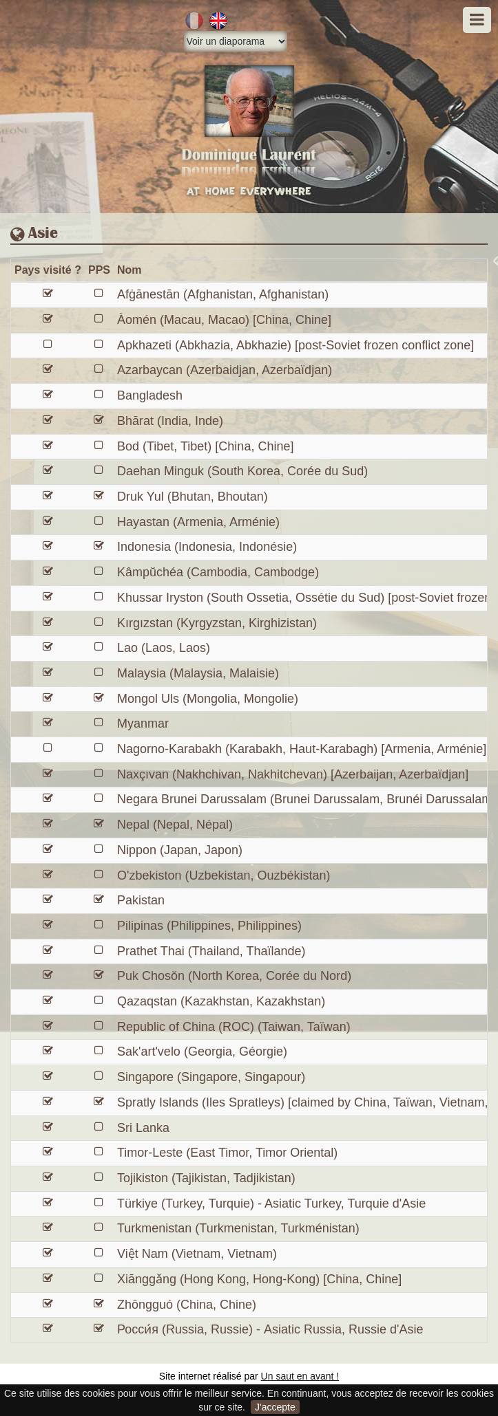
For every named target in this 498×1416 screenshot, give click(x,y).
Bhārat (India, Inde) (170, 421)
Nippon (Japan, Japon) (179, 850)
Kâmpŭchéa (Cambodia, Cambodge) (218, 572)
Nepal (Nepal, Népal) (175, 824)
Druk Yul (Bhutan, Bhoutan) (192, 496)
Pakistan (141, 900)
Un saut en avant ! (300, 1376)
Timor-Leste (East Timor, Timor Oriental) (227, 1152)
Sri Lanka (143, 1128)
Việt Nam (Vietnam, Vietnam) (197, 1254)
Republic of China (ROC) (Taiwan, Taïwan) (234, 1027)
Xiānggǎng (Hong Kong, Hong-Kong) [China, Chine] (259, 1279)
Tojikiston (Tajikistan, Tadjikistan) (206, 1178)
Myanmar (143, 723)
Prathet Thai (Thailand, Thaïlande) (211, 951)
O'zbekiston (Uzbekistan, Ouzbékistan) (224, 875)
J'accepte (275, 1407)
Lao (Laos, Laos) (163, 648)
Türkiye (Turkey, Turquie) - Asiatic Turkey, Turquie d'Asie (271, 1203)
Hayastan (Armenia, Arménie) (198, 522)
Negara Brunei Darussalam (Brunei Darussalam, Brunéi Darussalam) (306, 799)
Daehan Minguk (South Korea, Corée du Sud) (242, 471)
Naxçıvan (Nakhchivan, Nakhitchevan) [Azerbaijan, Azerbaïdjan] (292, 774)
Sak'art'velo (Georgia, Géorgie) (202, 1051)
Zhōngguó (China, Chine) (186, 1304)
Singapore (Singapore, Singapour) (211, 1077)
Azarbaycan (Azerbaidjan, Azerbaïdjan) (224, 370)
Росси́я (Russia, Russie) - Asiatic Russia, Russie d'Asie (270, 1329)
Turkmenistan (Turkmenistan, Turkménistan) (238, 1228)
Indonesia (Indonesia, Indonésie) (207, 547)
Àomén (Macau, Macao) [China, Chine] (224, 320)
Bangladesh (150, 395)
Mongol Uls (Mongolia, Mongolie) (207, 699)
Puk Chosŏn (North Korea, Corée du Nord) (234, 976)
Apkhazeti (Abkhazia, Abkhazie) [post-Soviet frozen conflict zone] (295, 345)
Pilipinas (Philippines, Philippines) (209, 926)
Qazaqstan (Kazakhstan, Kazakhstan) (221, 1001)
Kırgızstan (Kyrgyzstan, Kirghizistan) (217, 623)
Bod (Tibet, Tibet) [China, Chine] (205, 446)
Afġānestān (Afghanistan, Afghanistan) (223, 294)
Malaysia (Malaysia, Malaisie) (198, 673)
